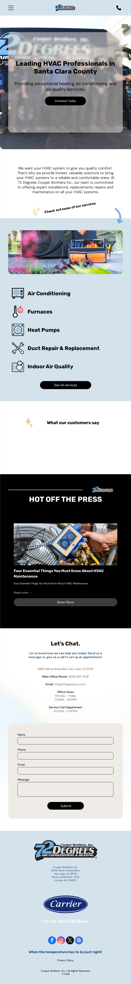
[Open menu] (11, 8)
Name (21, 735)
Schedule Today (65, 101)
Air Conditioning (49, 293)
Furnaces (40, 312)
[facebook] (52, 940)
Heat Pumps (44, 330)
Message (23, 780)
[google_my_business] (79, 940)
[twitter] (70, 940)
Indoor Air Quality (50, 366)
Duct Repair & (46, 348)
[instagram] (61, 940)
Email (21, 765)
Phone (22, 750)
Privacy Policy (65, 960)
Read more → (23, 593)
